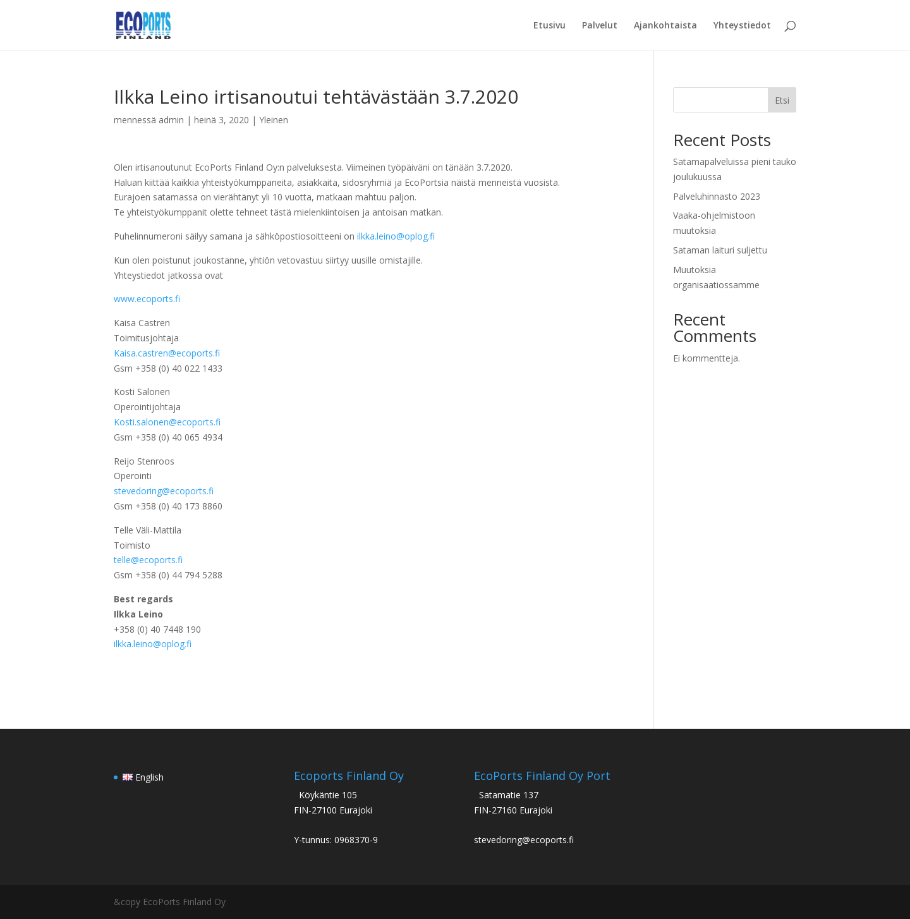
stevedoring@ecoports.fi (164, 491)
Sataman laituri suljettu (720, 250)
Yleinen (273, 120)
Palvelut (599, 26)
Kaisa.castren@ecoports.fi (167, 353)
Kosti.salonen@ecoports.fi (167, 422)
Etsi (782, 100)
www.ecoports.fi (147, 299)
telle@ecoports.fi (148, 560)
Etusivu (549, 26)
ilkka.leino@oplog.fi (396, 236)
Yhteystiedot (742, 26)
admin (171, 120)
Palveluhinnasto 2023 (716, 196)
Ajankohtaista (665, 26)
